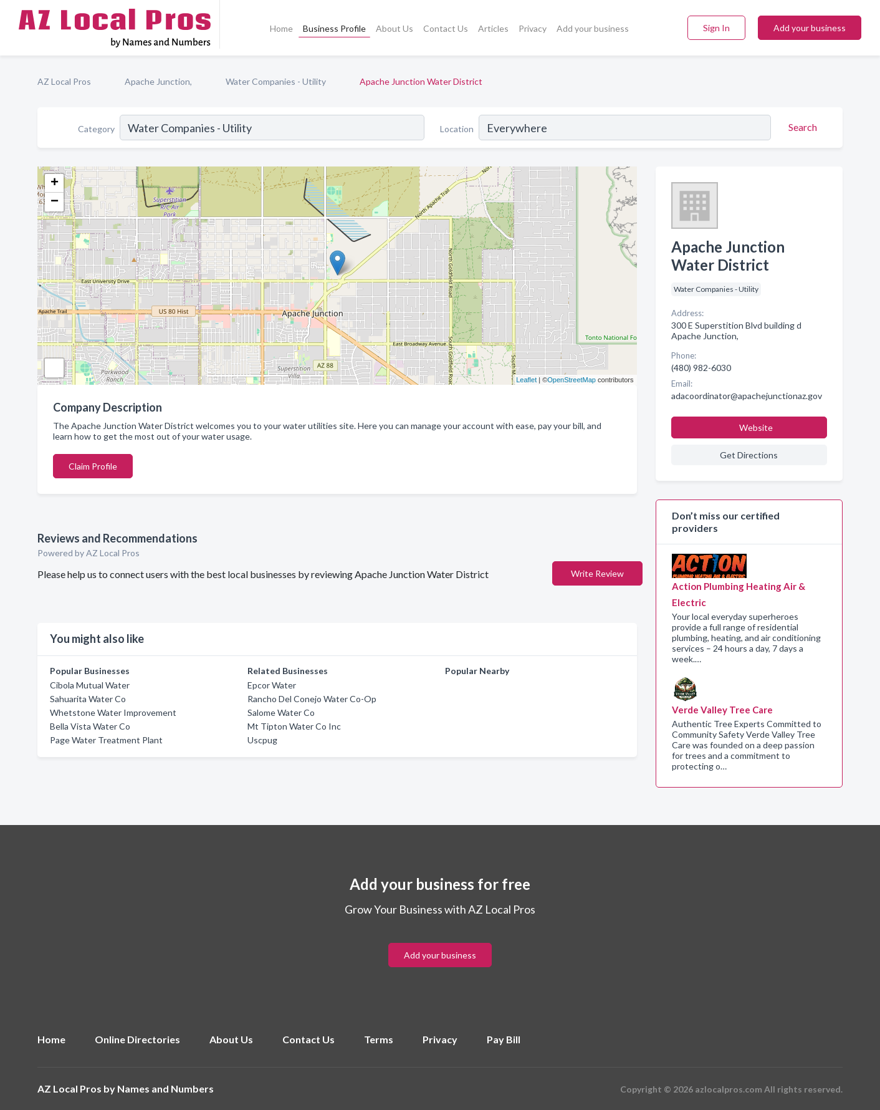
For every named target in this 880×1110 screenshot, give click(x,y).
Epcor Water (271, 685)
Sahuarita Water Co (88, 698)
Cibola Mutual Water (90, 685)
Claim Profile (93, 466)
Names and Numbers (165, 1088)
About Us (394, 28)
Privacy (533, 28)
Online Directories (137, 1039)
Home (281, 28)
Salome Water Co (281, 712)
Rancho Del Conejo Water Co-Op (311, 698)
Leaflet (526, 380)
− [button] (54, 202)
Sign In (716, 27)
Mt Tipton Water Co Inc (294, 726)
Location (457, 128)
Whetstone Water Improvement (113, 712)
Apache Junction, (158, 81)
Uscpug (262, 740)
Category (96, 128)
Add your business (593, 28)
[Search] (801, 127)
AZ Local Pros (64, 81)
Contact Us (445, 28)
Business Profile (334, 28)
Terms (378, 1039)
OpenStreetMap (571, 380)
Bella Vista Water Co (90, 726)
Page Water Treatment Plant (106, 740)
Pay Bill (503, 1039)
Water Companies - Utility (276, 81)
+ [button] (54, 183)
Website (756, 427)
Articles (493, 28)
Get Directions (749, 455)
